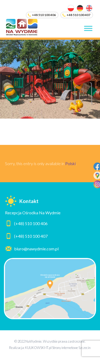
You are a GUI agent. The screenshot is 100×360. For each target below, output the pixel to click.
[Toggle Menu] (88, 28)
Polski (70, 163)
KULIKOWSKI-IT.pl (38, 348)
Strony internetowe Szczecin (71, 348)
